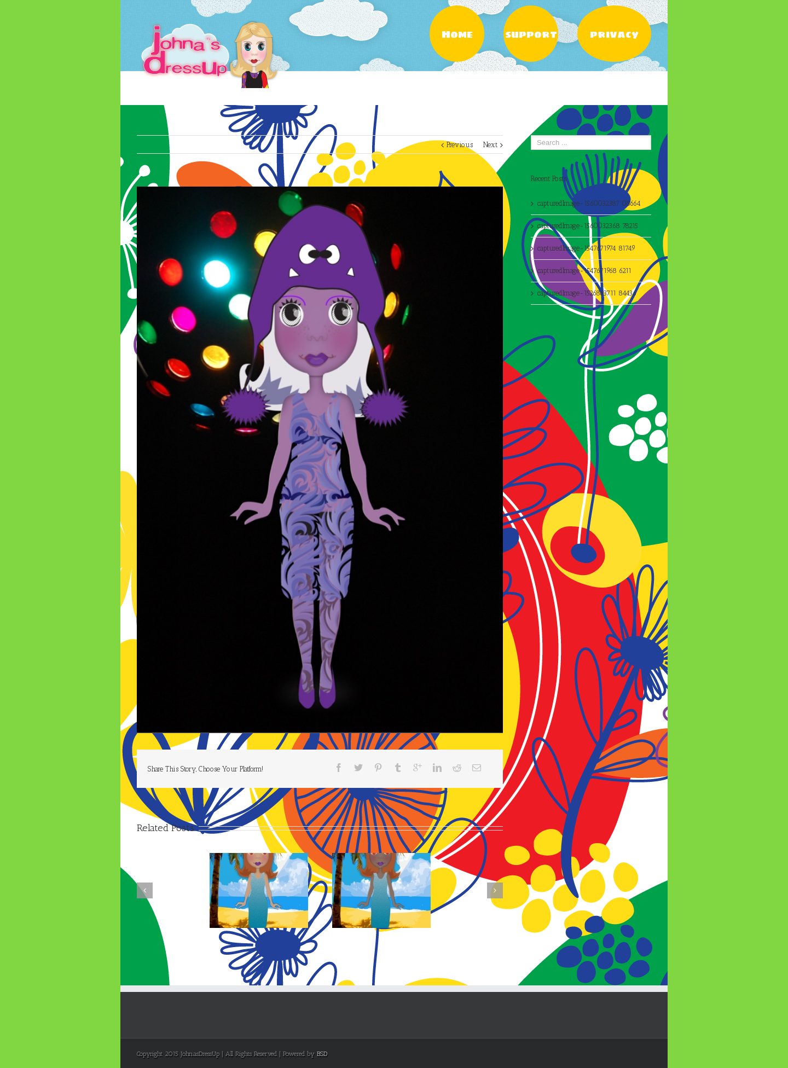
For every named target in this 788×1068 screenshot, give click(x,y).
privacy (614, 34)
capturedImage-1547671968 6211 (584, 270)
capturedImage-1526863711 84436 (586, 293)
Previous (460, 145)
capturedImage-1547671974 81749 (586, 248)
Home (457, 34)
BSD (322, 1054)
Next (490, 145)
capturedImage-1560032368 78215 (587, 226)
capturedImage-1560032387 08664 (589, 203)
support (531, 34)
